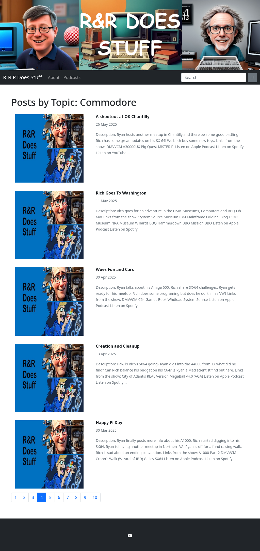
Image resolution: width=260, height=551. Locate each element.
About (53, 77)
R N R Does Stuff (22, 77)
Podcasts (71, 77)
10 (94, 497)
